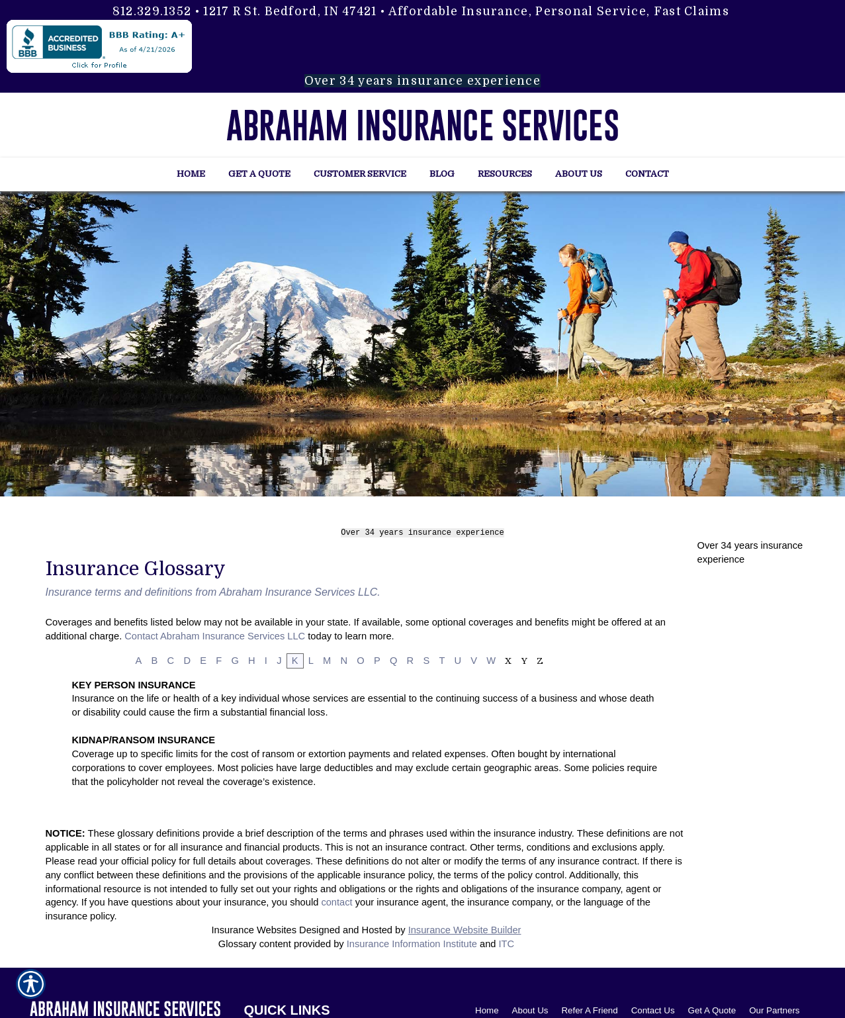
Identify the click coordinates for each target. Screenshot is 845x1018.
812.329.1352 (152, 11)
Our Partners (774, 1008)
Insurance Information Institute (412, 942)
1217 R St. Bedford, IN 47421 (290, 11)
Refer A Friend (589, 1008)
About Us (530, 1008)
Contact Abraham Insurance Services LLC (214, 633)
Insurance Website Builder (464, 928)
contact (336, 900)
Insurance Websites (254, 928)
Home (487, 1008)
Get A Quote (712, 1008)
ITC (507, 942)
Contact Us (653, 1008)
